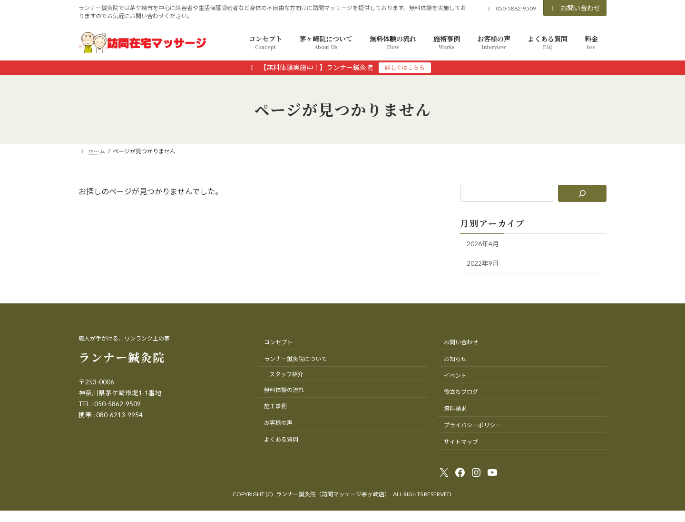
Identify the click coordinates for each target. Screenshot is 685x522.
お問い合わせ (575, 8)
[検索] (582, 193)
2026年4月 (483, 244)
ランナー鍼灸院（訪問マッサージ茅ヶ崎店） (333, 494)
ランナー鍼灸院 (121, 357)
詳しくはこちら (405, 67)
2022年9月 (483, 263)
